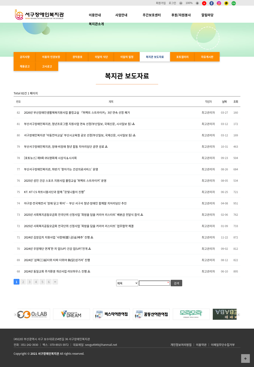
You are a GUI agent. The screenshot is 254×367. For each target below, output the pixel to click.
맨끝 (55, 282)
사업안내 (123, 14)
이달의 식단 (101, 57)
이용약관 (201, 345)
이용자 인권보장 (51, 57)
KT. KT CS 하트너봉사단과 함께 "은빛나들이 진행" (54, 192)
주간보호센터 (152, 14)
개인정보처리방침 (181, 345)
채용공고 (25, 66)
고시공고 (47, 66)
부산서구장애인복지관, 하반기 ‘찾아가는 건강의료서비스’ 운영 (61, 169)
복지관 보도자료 (155, 57)
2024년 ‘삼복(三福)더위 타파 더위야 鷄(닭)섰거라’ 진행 (57, 260)
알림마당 (209, 14)
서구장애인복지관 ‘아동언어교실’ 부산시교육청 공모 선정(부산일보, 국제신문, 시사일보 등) (78, 135)
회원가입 (161, 3)
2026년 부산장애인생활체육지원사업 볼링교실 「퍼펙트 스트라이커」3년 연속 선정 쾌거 (77, 112)
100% (189, 3)
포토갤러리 (182, 57)
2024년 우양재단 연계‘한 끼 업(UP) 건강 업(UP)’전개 (56, 248)
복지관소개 (97, 23)
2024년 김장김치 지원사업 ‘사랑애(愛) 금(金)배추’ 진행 (57, 237)
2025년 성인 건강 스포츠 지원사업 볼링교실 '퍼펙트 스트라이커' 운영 (65, 180)
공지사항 (25, 57)
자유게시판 (207, 57)
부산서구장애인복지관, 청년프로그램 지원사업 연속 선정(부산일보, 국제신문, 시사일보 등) (78, 124)
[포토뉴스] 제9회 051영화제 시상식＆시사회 (50, 158)
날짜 (224, 101)
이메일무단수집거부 (223, 345)
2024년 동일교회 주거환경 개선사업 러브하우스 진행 (56, 271)
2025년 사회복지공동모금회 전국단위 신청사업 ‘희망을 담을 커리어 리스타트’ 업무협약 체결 (79, 226)
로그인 (172, 3)
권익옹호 (77, 57)
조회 (235, 101)
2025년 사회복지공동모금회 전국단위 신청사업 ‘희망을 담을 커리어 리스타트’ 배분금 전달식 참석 (82, 214)
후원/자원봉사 (181, 14)
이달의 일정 (126, 57)
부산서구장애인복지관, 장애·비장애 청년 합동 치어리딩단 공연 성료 (64, 146)
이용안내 (97, 14)
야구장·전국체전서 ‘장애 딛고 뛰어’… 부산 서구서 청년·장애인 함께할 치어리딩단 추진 (75, 203)
